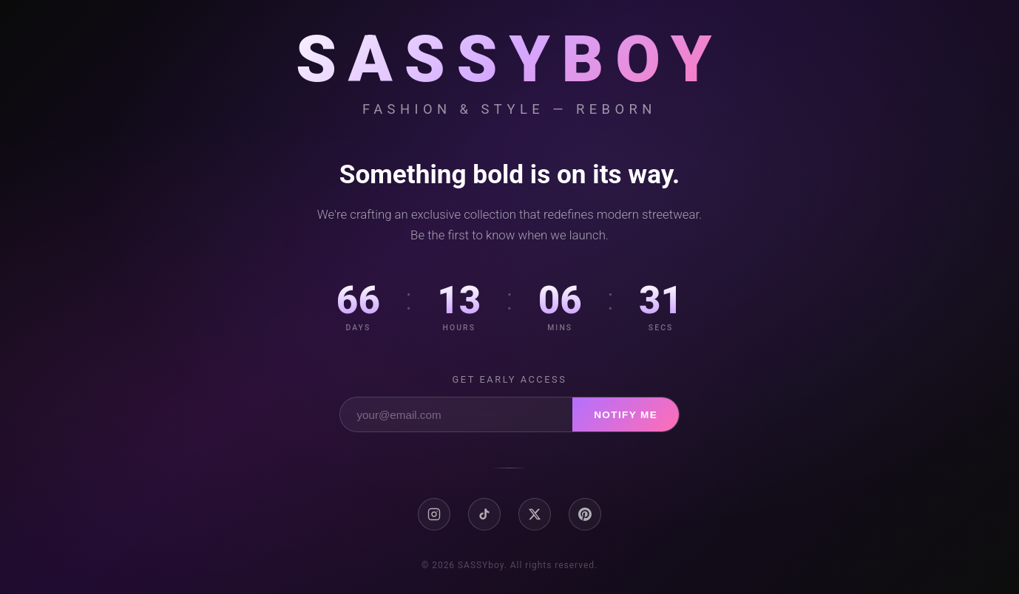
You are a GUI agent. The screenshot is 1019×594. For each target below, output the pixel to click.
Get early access (510, 379)
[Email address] (456, 414)
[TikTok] (484, 514)
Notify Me (625, 414)
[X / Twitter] (534, 514)
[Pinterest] (585, 514)
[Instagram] (434, 514)
